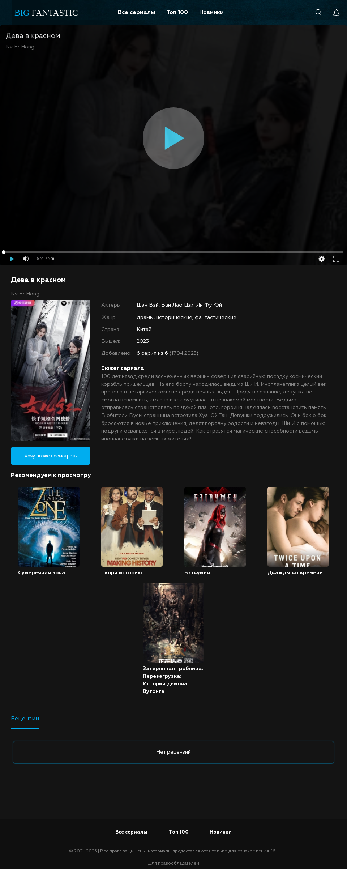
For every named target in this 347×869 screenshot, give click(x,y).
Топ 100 (177, 12)
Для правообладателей (173, 863)
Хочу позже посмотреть (51, 456)
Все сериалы (136, 12)
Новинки (211, 12)
